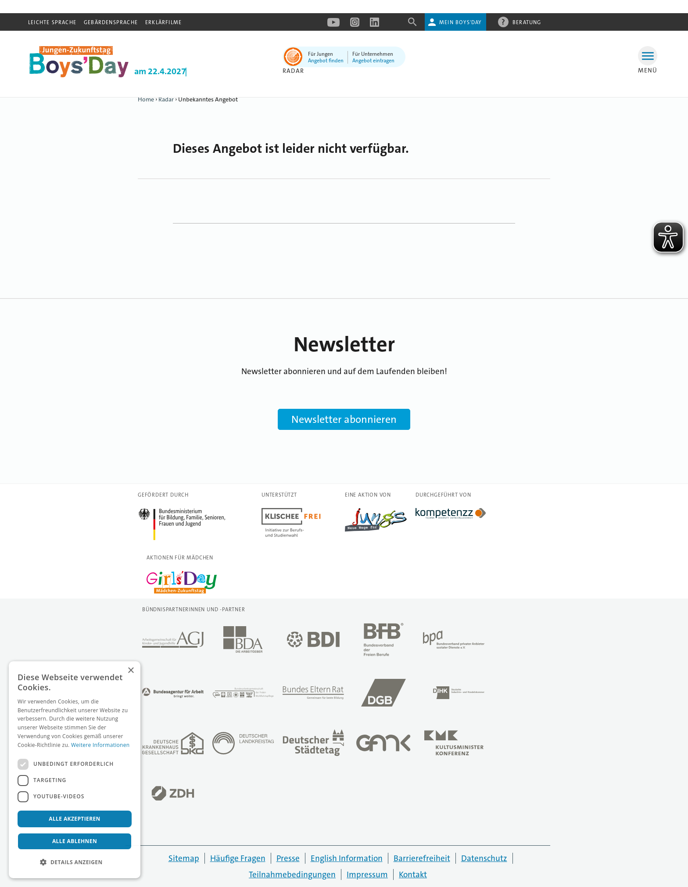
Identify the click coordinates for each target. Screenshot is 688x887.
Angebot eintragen (373, 60)
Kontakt (413, 874)
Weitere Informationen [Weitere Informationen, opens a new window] (100, 745)
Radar (166, 99)
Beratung (526, 22)
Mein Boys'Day (460, 22)
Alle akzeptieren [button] (74, 818)
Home (146, 99)
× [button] (130, 670)
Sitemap (183, 858)
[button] (75, 862)
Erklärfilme (163, 22)
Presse (288, 858)
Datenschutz (484, 858)
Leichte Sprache (52, 22)
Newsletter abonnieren (344, 419)
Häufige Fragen (237, 858)
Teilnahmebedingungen (292, 874)
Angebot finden (326, 60)
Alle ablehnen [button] (74, 841)
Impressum (367, 874)
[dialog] (74, 769)
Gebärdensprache (111, 22)
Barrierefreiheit (422, 858)
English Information (347, 858)
